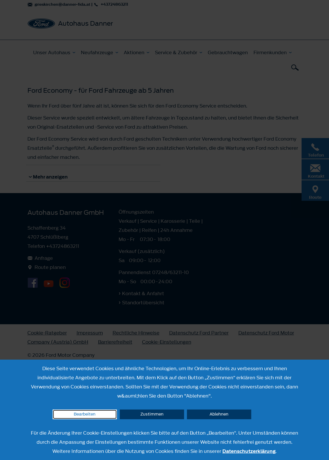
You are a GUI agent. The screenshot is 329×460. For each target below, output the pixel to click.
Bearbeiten (84, 414)
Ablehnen (219, 414)
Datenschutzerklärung (249, 451)
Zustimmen (151, 414)
